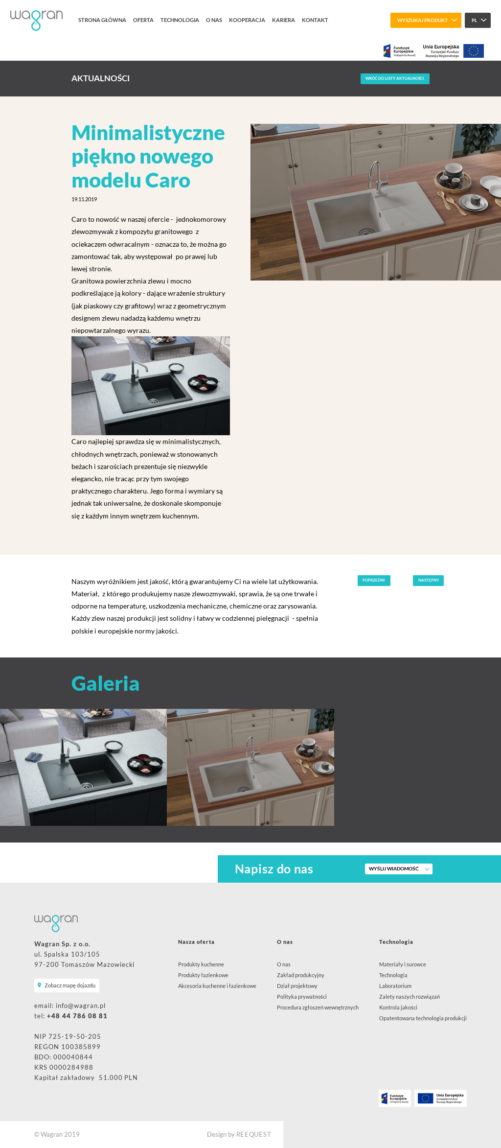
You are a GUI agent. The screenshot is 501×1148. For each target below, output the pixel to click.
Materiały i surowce (402, 964)
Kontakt (315, 20)
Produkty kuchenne (201, 964)
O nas (214, 20)
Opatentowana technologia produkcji (423, 1018)
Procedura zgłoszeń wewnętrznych (318, 1007)
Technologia (179, 20)
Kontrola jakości (398, 1007)
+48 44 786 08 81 (77, 1016)
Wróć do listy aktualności (394, 78)
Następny (428, 580)
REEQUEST (254, 1134)
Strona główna (102, 20)
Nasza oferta (196, 941)
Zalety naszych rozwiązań (409, 996)
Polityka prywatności (302, 996)
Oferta (143, 20)
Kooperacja (247, 20)
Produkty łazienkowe (203, 975)
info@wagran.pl (81, 1005)
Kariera (283, 20)
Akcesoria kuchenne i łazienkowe (217, 986)
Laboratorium (395, 986)
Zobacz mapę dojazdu (70, 985)
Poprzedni (374, 580)
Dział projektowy (297, 986)
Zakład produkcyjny (300, 975)
